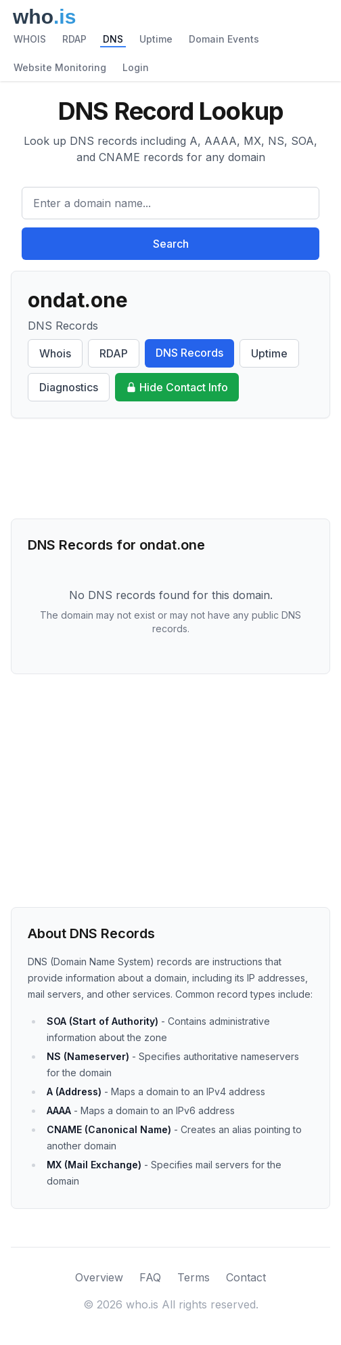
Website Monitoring (60, 67)
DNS (113, 39)
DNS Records (189, 352)
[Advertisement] (170, 468)
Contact (246, 1277)
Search (171, 243)
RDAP (74, 39)
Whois (55, 353)
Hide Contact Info (177, 387)
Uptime (156, 39)
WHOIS (30, 39)
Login (135, 67)
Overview (99, 1277)
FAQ (150, 1277)
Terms (193, 1277)
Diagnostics (68, 387)
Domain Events (224, 39)
